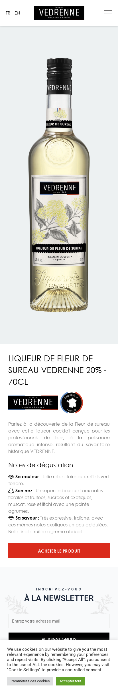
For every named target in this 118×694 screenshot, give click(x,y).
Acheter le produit (59, 550)
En (17, 13)
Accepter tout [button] (70, 681)
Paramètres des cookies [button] (30, 681)
